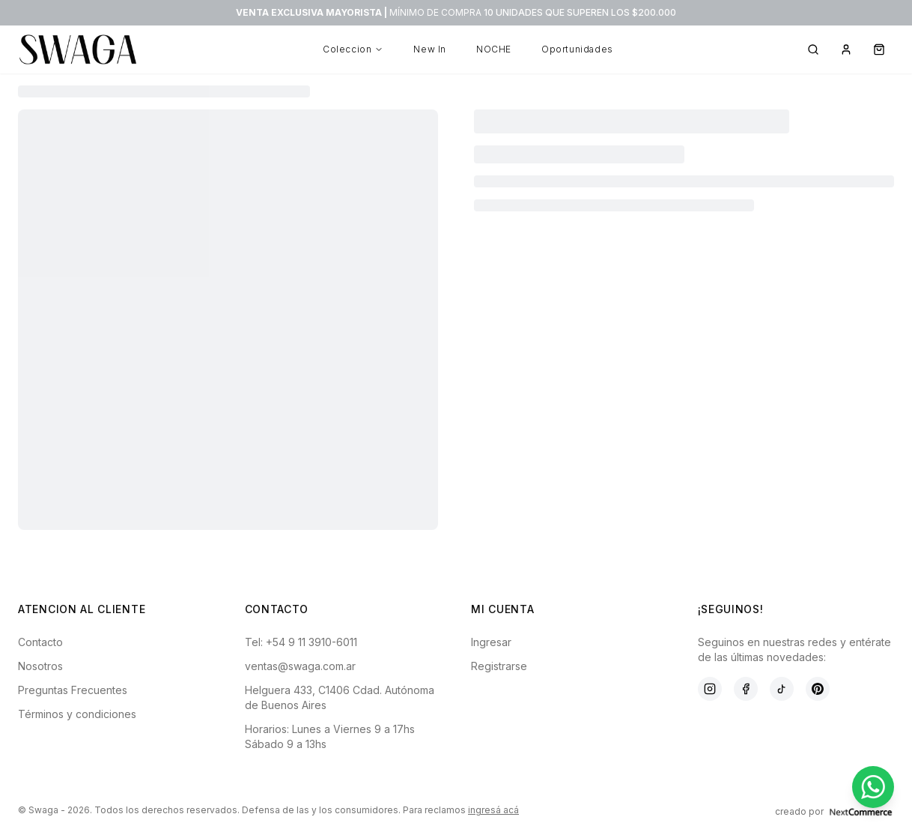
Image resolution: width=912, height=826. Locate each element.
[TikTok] (782, 689)
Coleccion (353, 49)
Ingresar (491, 642)
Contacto (40, 642)
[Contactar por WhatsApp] (873, 787)
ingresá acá (493, 810)
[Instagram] (710, 689)
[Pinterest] (818, 689)
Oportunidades (577, 49)
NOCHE (493, 49)
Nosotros (40, 666)
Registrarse (499, 666)
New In (429, 49)
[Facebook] (746, 689)
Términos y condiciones (77, 714)
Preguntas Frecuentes (72, 690)
